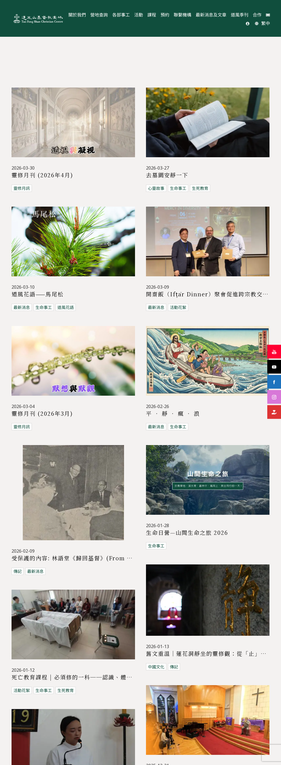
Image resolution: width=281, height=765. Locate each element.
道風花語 (65, 307)
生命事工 (178, 188)
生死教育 (200, 188)
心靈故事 (156, 188)
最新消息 (21, 307)
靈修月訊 (21, 188)
